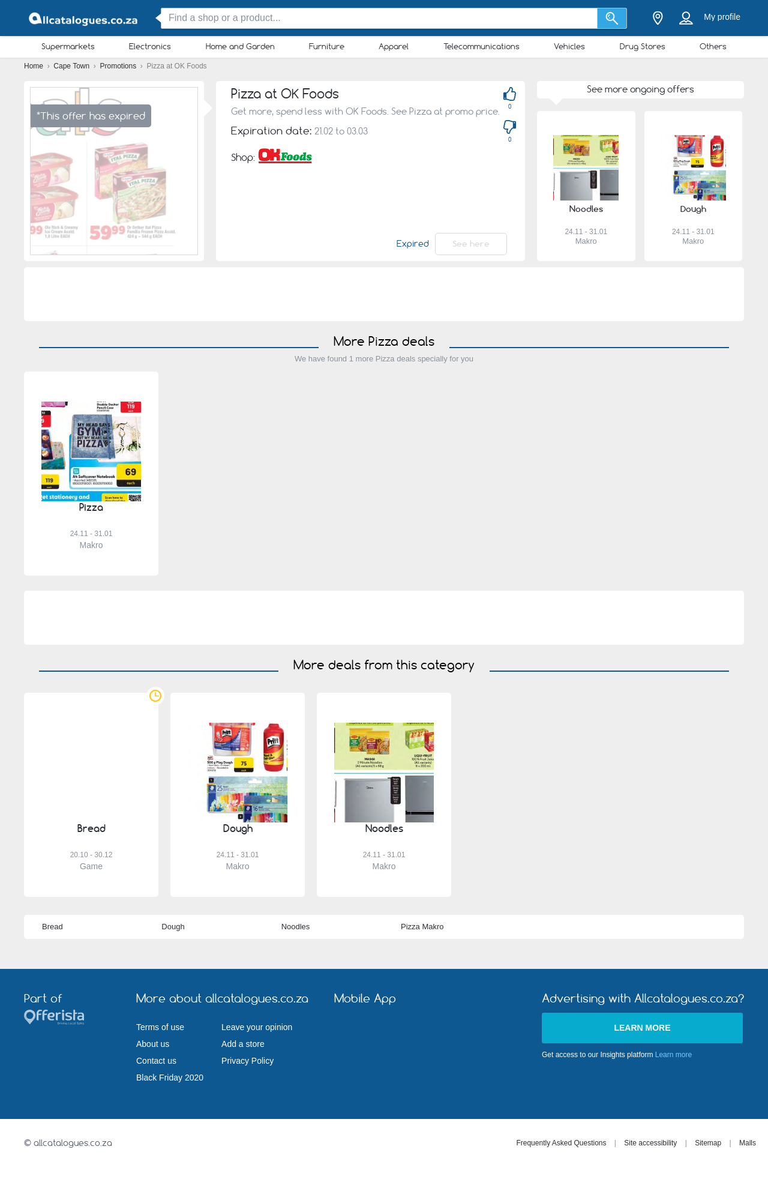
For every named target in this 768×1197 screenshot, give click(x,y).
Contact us (156, 1061)
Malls (747, 1143)
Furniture (326, 46)
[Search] (612, 18)
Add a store (243, 1044)
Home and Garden (240, 46)
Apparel (394, 46)
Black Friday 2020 (169, 1077)
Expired (413, 243)
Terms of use (160, 1027)
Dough (172, 926)
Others (713, 46)
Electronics (150, 46)
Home (34, 66)
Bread (52, 926)
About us (152, 1044)
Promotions (119, 66)
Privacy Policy (247, 1061)
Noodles (295, 926)
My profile (722, 17)
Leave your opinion (256, 1027)
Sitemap (708, 1143)
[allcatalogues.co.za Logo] (84, 18)
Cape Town (72, 66)
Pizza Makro (422, 926)
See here (471, 243)
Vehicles (569, 46)
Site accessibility (650, 1143)
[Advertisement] (384, 294)
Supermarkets (68, 46)
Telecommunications (481, 46)
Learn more (642, 1028)
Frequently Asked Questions (561, 1143)
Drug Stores (642, 46)
